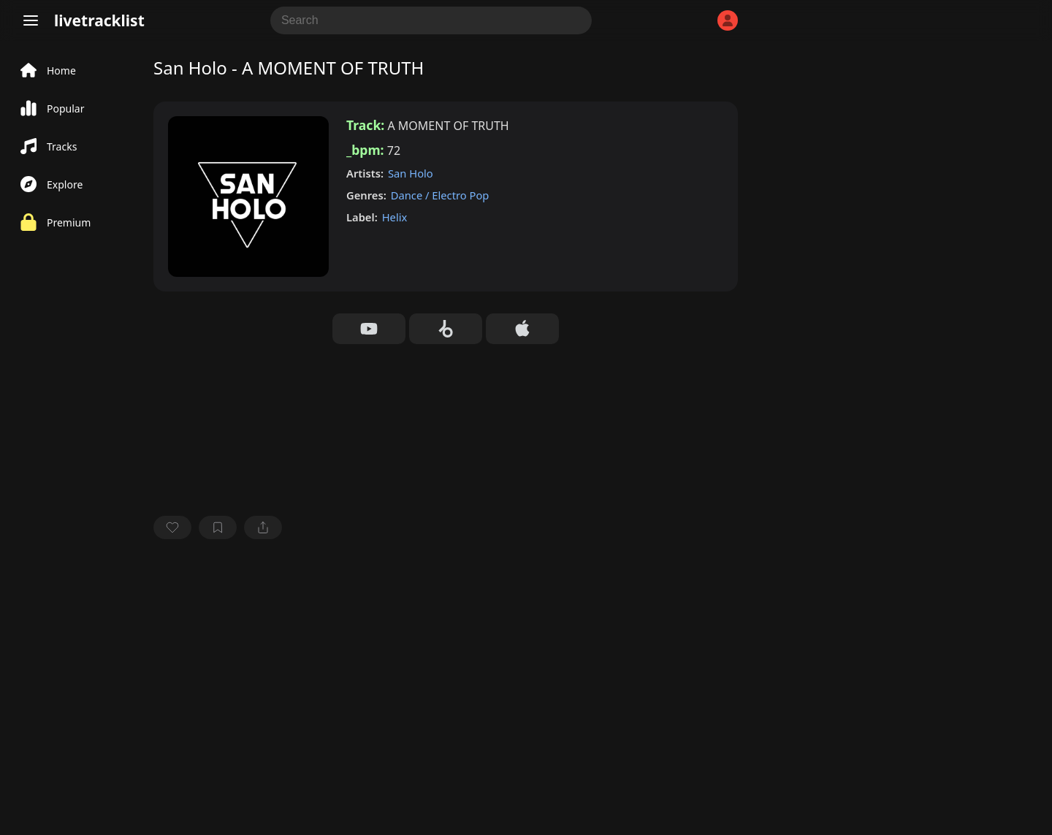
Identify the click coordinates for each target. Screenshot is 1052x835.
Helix (395, 217)
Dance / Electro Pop (440, 195)
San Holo (410, 173)
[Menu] (31, 20)
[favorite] (172, 527)
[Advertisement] (445, 659)
